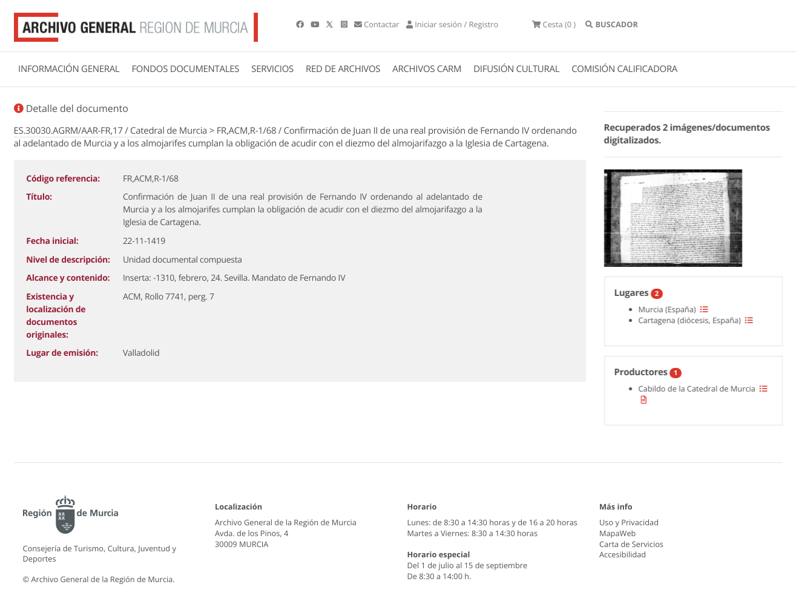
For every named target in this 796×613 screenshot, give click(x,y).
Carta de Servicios (631, 544)
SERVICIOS (272, 69)
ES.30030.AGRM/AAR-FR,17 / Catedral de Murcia (111, 131)
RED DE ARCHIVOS (343, 69)
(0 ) (554, 24)
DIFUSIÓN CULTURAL (516, 69)
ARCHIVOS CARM (426, 69)
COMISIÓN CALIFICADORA (624, 69)
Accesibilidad (622, 554)
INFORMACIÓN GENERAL (68, 69)
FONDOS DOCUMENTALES (185, 69)
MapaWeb (617, 533)
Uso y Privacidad (629, 522)
